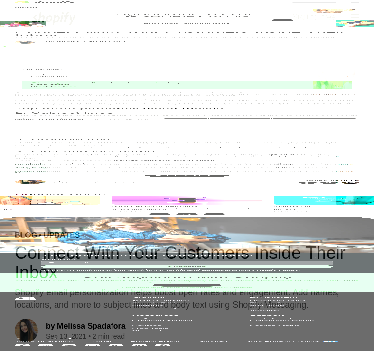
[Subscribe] (282, 157)
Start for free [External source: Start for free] (314, 17)
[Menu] (355, 17)
